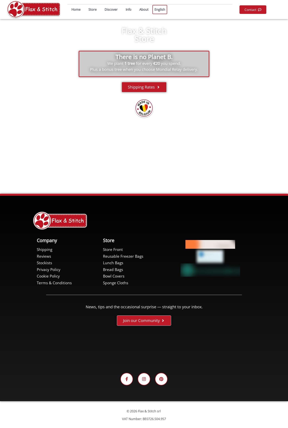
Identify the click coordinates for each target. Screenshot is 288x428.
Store (92, 9)
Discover (111, 9)
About (143, 9)
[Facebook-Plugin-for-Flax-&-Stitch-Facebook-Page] (144, 350)
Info (128, 9)
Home (75, 9)
